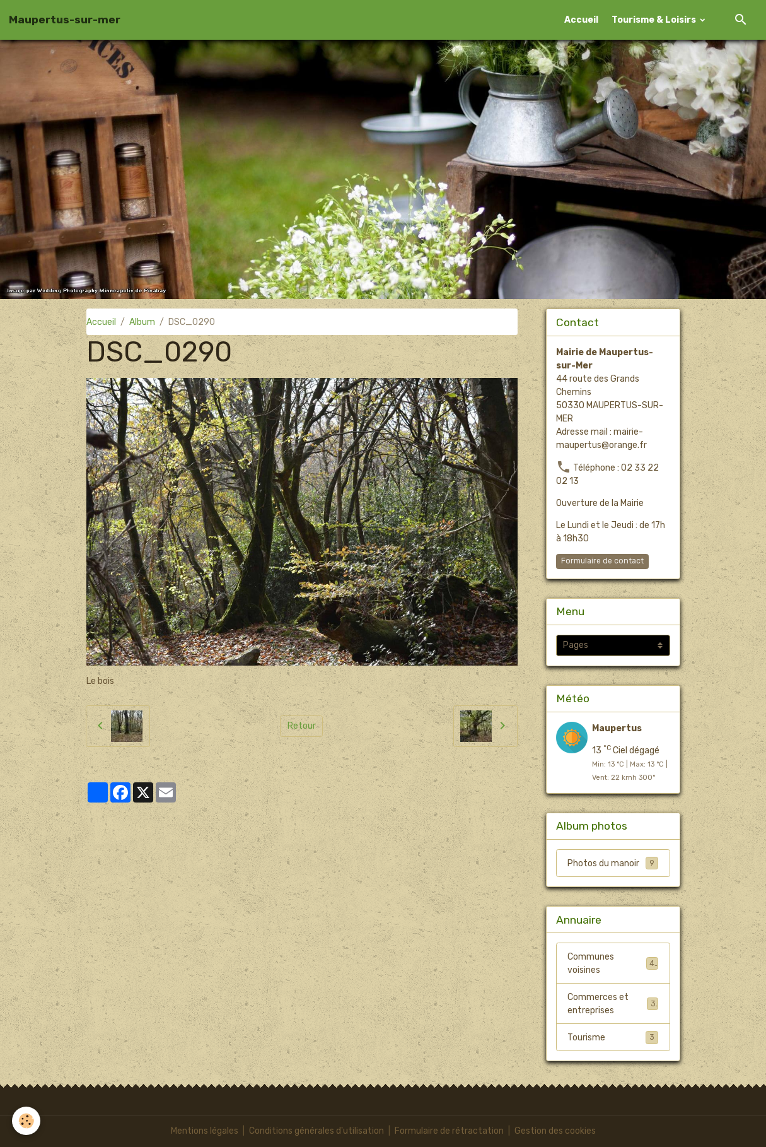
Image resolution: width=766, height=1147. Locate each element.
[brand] (64, 19)
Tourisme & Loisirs (655, 20)
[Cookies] (27, 1121)
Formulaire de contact (602, 560)
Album (142, 322)
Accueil (581, 20)
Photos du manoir (612, 863)
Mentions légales (204, 1131)
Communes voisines (612, 963)
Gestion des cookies (555, 1131)
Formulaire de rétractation (449, 1131)
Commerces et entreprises (612, 1004)
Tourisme (612, 1037)
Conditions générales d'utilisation (316, 1131)
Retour (301, 726)
